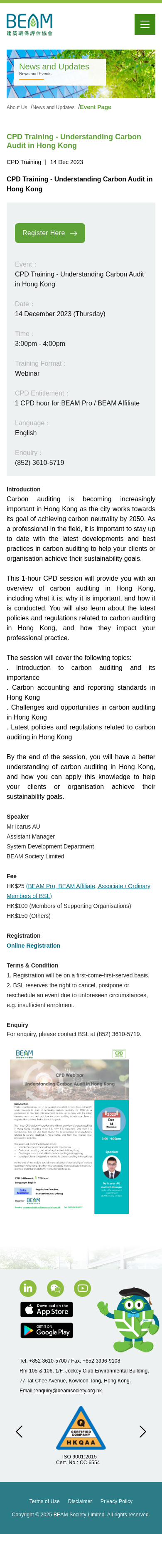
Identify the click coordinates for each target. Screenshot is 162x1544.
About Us (18, 107)
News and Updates (54, 107)
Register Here (50, 233)
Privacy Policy (117, 1501)
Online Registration (33, 945)
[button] (19, 1431)
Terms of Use (44, 1501)
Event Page (95, 107)
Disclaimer (80, 1501)
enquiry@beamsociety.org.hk (68, 1391)
